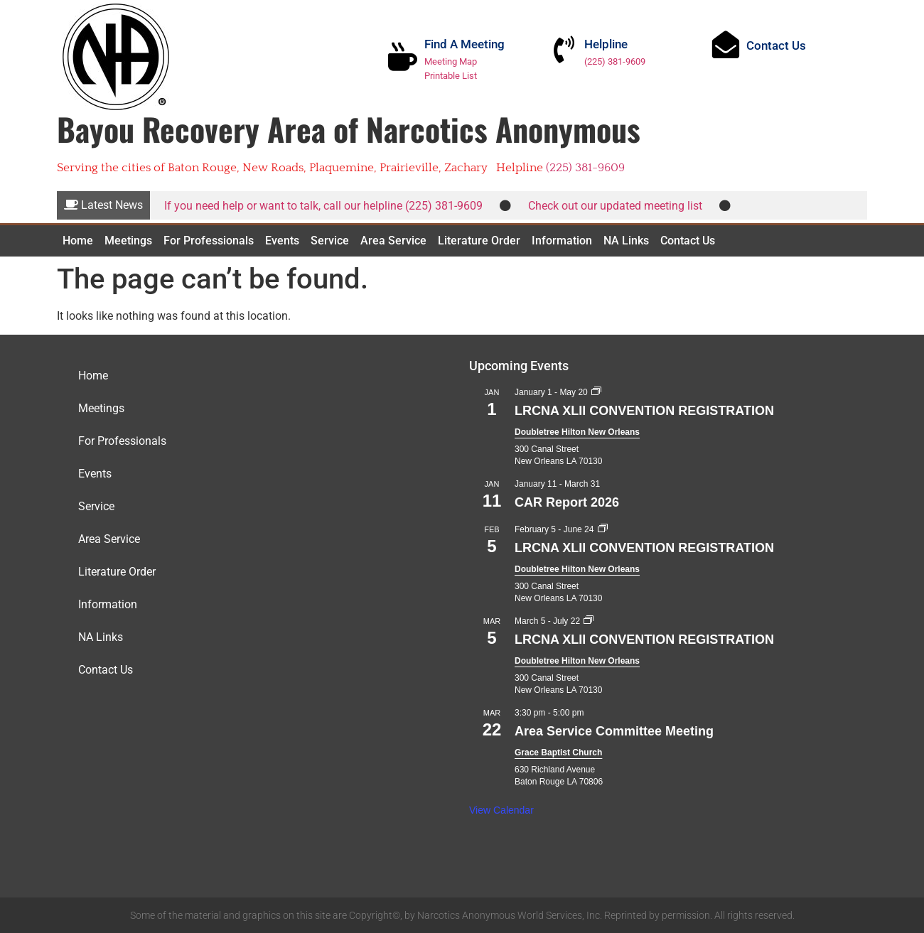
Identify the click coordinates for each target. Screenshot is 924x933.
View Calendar (501, 810)
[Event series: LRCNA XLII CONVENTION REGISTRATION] (596, 392)
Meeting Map (457, 61)
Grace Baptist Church (558, 752)
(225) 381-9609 (623, 61)
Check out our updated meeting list (615, 205)
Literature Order (479, 240)
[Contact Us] (730, 49)
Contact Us (785, 50)
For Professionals (208, 240)
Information (562, 240)
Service (330, 240)
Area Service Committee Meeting (614, 731)
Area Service (393, 240)
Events (282, 240)
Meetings (128, 240)
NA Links (626, 240)
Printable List (457, 75)
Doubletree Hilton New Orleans (577, 432)
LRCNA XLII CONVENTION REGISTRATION (644, 411)
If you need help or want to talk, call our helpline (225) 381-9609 (323, 205)
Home (78, 240)
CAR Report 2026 (567, 502)
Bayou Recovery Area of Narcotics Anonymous (348, 129)
